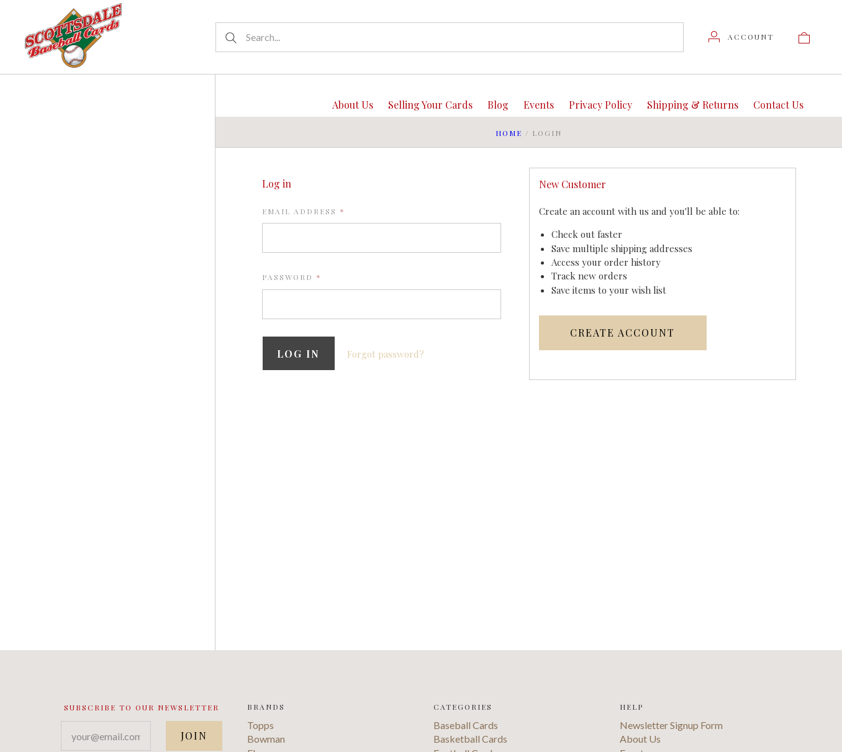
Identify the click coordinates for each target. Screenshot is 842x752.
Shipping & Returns (692, 104)
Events (538, 104)
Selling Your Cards (430, 104)
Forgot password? (386, 354)
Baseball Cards (465, 728)
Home (509, 133)
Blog (498, 104)
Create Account (622, 332)
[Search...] (449, 37)
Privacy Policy (600, 104)
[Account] (741, 36)
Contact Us (778, 104)
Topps (260, 728)
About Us (352, 104)
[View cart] (804, 36)
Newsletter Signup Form (671, 728)
